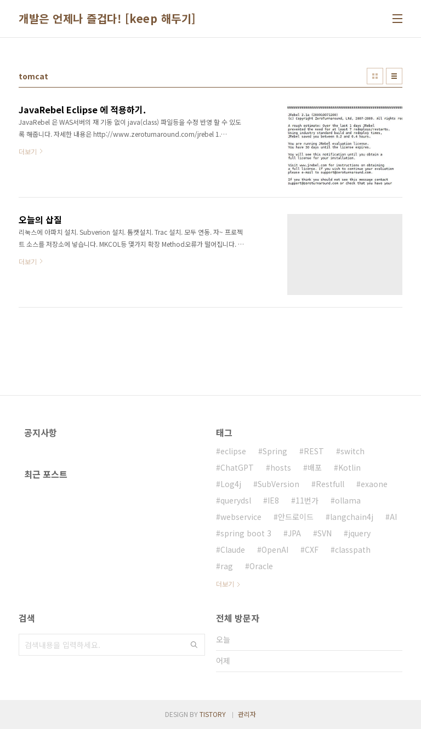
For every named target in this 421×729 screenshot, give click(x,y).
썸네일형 (375, 76)
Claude (232, 549)
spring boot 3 (245, 533)
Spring (275, 450)
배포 (315, 467)
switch (352, 450)
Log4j (230, 483)
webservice (240, 516)
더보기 (225, 583)
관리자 (247, 714)
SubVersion (278, 483)
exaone (374, 483)
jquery (359, 533)
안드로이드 (296, 516)
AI (393, 516)
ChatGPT (237, 467)
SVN (324, 533)
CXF (311, 549)
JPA (294, 533)
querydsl (235, 500)
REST (314, 450)
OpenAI (274, 549)
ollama (348, 500)
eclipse (233, 450)
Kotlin (349, 467)
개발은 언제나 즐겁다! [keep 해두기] (107, 18)
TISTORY (213, 714)
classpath (353, 549)
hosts (280, 467)
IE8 (273, 500)
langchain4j (351, 516)
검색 (194, 644)
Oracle (261, 565)
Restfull (330, 483)
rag (226, 565)
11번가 (306, 500)
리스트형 (394, 76)
